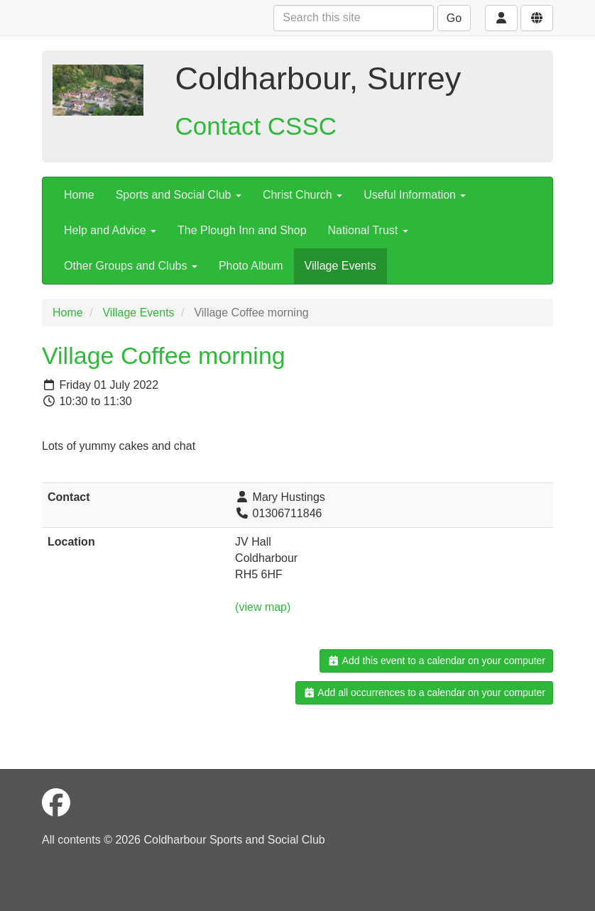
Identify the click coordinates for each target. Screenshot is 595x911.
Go (454, 18)
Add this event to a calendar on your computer (436, 660)
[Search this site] (353, 18)
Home (79, 195)
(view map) (262, 607)
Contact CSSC (256, 126)
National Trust (368, 230)
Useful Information (415, 195)
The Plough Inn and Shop (242, 230)
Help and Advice (110, 230)
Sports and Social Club (178, 195)
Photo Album (251, 266)
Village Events (340, 266)
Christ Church (302, 195)
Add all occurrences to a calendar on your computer (424, 692)
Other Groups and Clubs (130, 266)
